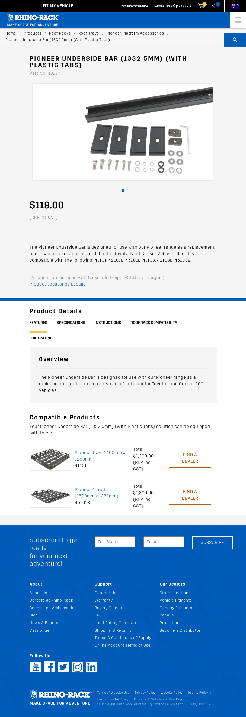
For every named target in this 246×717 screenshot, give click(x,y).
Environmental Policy (113, 699)
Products (32, 33)
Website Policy (172, 692)
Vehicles (157, 699)
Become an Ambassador (53, 608)
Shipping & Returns (113, 630)
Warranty (104, 600)
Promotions (171, 623)
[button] (123, 190)
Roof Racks (60, 33)
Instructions (108, 322)
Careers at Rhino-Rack (51, 600)
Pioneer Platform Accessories (135, 33)
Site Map (175, 699)
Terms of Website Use (113, 692)
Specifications (71, 322)
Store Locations (175, 593)
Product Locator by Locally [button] (58, 284)
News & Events (44, 623)
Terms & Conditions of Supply (123, 637)
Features (38, 322)
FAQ (98, 615)
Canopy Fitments (176, 608)
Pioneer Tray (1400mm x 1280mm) (100, 456)
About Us (38, 593)
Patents (140, 699)
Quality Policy (198, 692)
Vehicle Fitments (176, 600)
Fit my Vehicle (58, 6)
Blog (34, 615)
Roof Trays (88, 33)
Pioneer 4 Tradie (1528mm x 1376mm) (97, 493)
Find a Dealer (190, 458)
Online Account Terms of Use (123, 645)
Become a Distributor (180, 630)
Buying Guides (108, 608)
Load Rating (41, 338)
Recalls (167, 615)
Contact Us (105, 593)
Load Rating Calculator (117, 623)
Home (10, 33)
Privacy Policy (145, 692)
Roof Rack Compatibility (153, 322)
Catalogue (40, 630)
